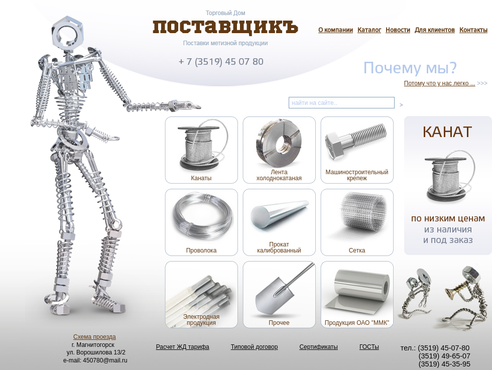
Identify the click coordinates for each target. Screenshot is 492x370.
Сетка (357, 250)
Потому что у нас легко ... (439, 83)
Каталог (369, 31)
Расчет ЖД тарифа (182, 347)
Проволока (201, 250)
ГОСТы (369, 347)
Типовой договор (254, 347)
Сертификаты (318, 347)
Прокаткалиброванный (279, 247)
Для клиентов (435, 31)
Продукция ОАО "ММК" (357, 322)
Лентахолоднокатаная (279, 175)
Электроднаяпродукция (201, 319)
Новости (398, 31)
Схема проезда (94, 336)
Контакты (473, 31)
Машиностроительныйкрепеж (357, 175)
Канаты (201, 178)
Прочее (279, 322)
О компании (335, 31)
